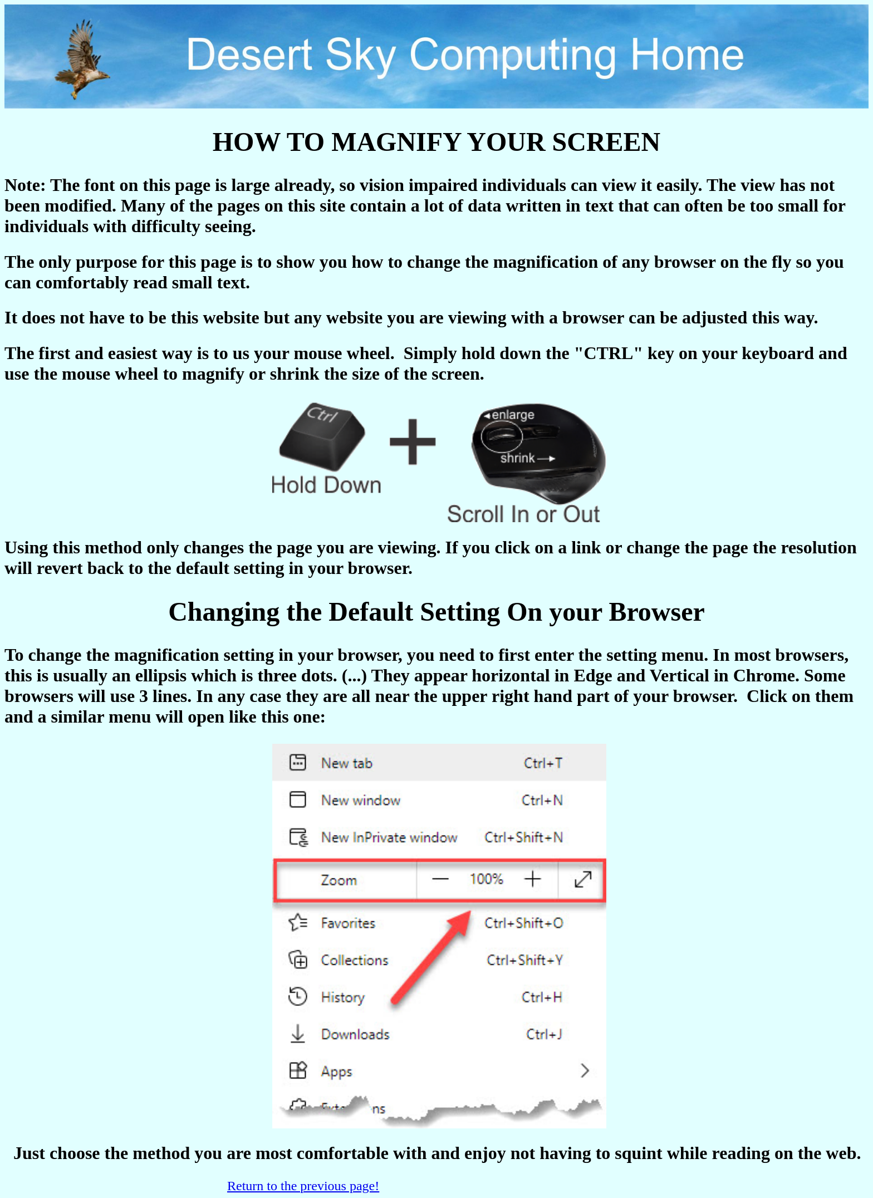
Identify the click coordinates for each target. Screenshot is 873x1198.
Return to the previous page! (303, 1186)
